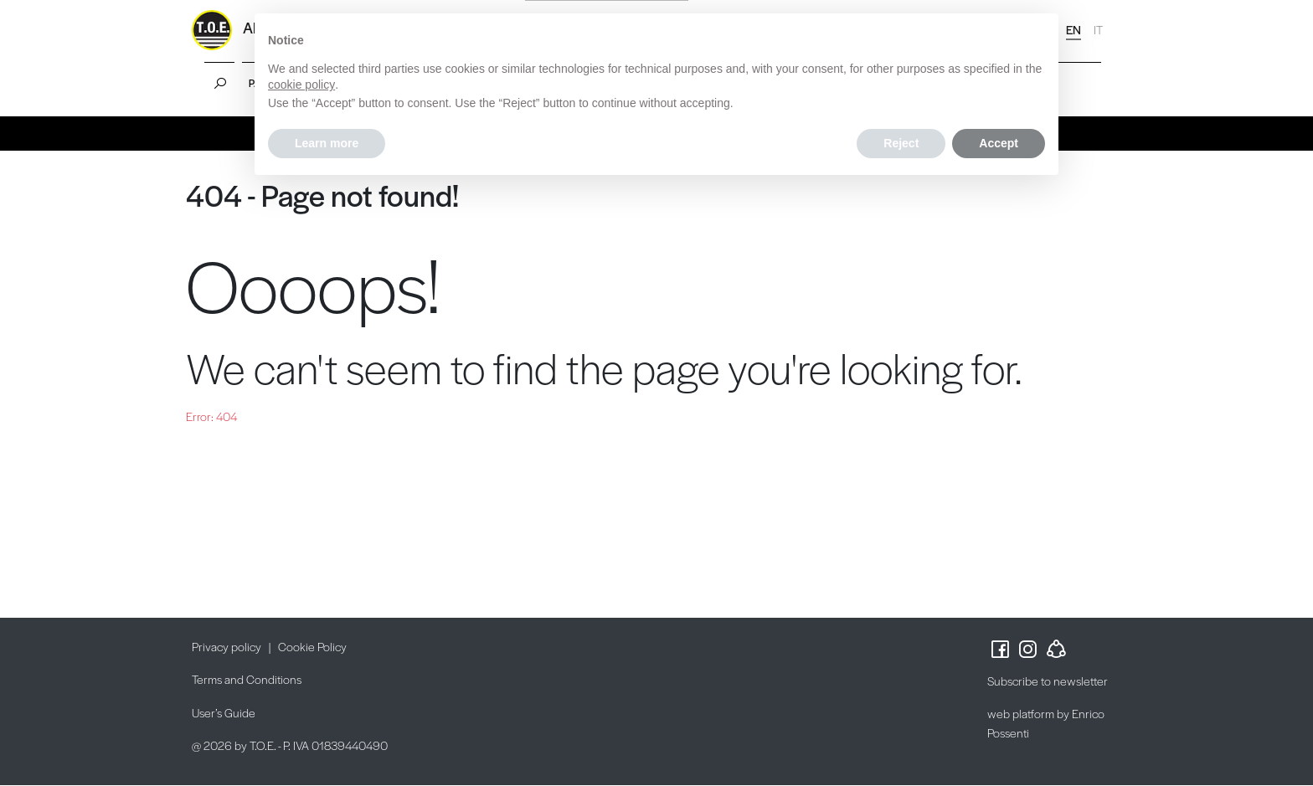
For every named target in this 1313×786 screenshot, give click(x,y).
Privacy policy (226, 646)
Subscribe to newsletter (1047, 680)
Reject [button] (901, 143)
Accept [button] (998, 143)
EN (1073, 29)
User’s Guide (223, 712)
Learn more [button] (326, 143)
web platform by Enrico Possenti (1045, 723)
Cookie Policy (312, 646)
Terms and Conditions (246, 678)
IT (1098, 29)
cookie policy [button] (301, 84)
